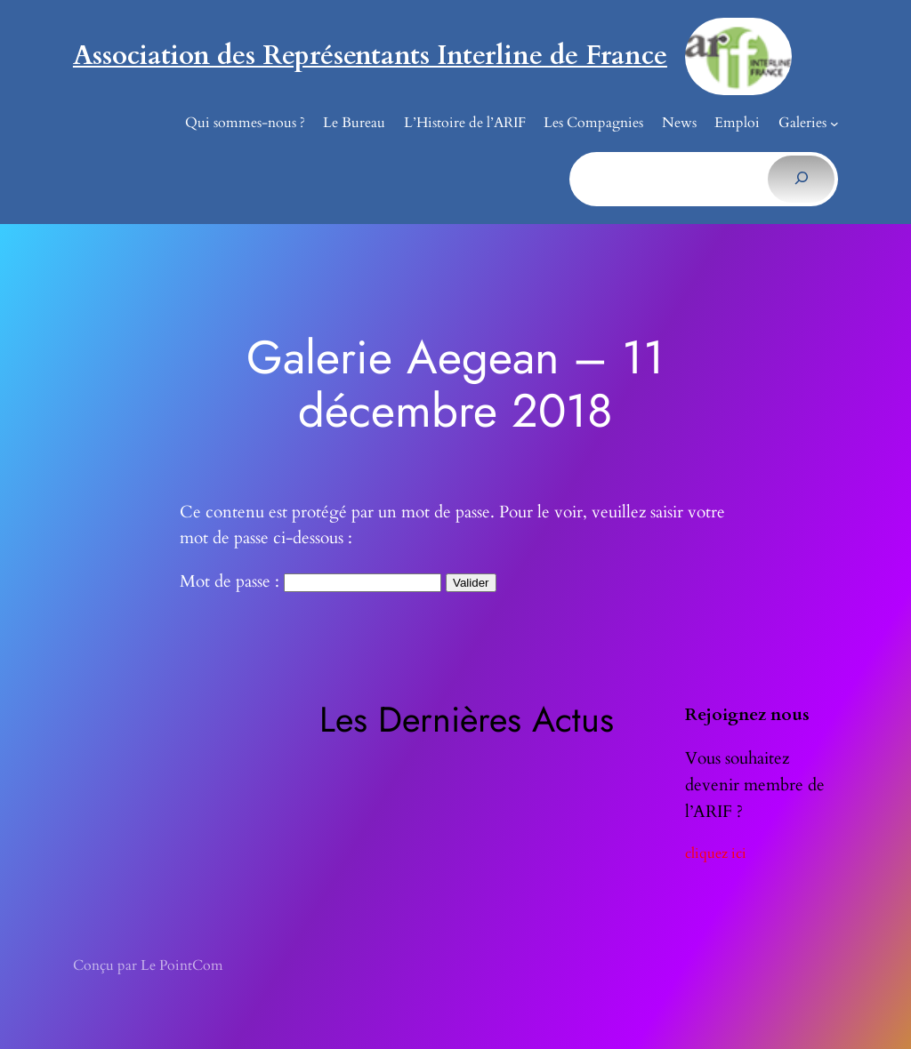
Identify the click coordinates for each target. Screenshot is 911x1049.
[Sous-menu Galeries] (834, 123)
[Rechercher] (801, 179)
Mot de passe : (310, 581)
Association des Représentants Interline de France (370, 55)
